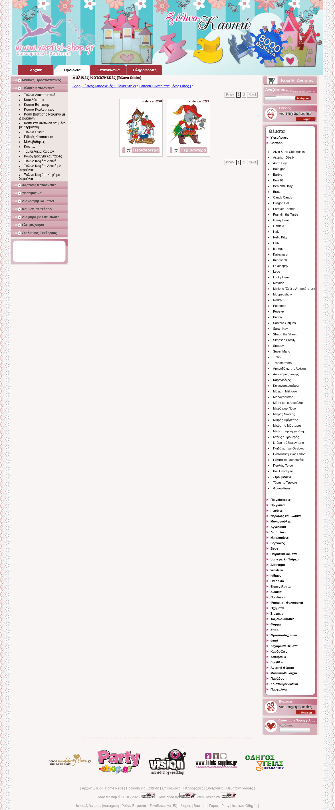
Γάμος (214, 806)
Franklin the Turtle (285, 214)
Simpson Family (284, 340)
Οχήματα (277, 608)
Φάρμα (276, 624)
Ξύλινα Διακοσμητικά (39, 95)
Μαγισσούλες (280, 521)
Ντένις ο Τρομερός (286, 437)
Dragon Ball (281, 203)
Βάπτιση (200, 806)
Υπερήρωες (279, 137)
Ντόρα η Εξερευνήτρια (288, 442)
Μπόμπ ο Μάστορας (287, 425)
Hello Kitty (280, 237)
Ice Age (278, 248)
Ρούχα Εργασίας (134, 806)
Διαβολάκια (279, 532)
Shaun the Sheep (285, 334)
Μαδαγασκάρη (283, 397)
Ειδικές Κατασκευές (38, 137)
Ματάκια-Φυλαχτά (284, 673)
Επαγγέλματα (280, 586)
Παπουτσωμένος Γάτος (289, 454)
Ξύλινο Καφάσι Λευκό (40, 161)
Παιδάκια (277, 581)
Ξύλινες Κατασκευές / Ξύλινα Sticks (109, 86)
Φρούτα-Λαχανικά (284, 635)
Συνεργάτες (214, 788)
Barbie (277, 174)
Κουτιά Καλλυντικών (39, 110)
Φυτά (274, 640)
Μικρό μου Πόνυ (284, 408)
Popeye (278, 311)
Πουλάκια (278, 597)
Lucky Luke (281, 277)
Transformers (282, 362)
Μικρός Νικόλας (284, 414)
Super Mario (281, 351)
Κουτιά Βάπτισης (36, 105)
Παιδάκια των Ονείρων (288, 448)
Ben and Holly (283, 186)
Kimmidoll (280, 260)
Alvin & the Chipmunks (289, 151)
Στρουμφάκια (282, 477)
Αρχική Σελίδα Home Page (102, 788)
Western (277, 570)
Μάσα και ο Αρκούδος (288, 402)
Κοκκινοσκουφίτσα (286, 385)
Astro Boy (280, 163)
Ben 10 (278, 180)
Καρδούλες (279, 651)
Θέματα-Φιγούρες (239, 788)
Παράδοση (278, 678)
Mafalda (278, 283)
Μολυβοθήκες (34, 142)
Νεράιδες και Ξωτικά (286, 516)
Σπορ (275, 629)
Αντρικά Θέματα (282, 667)
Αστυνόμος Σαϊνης (285, 374)
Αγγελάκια (278, 526)
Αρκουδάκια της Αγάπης (289, 368)
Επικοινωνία (171, 788)
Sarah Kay (280, 328)
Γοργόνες (278, 543)
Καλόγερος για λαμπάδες (43, 156)
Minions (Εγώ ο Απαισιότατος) (294, 288)
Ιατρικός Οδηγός (244, 806)
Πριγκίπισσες (281, 499)
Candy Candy (282, 197)
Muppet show (282, 294)
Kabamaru (280, 254)
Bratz (276, 191)
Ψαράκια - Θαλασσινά (287, 602)
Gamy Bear (281, 220)
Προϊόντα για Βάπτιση (142, 788)
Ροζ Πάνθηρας (283, 471)
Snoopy (278, 345)
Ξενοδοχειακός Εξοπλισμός (170, 806)
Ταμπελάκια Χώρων (39, 151)
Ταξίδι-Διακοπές (282, 619)
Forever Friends (284, 208)
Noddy (277, 300)
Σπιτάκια (277, 613)
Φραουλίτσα (281, 488)
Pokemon (279, 305)
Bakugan (279, 169)
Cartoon (276, 143)
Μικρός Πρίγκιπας (285, 420)
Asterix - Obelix (283, 157)
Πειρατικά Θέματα (284, 554)
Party (225, 806)
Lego (276, 271)
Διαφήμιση (111, 806)
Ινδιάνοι (276, 575)
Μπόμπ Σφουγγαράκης (289, 431)
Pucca (277, 317)
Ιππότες (276, 510)
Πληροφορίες (193, 788)
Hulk (276, 243)
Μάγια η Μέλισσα (285, 391)
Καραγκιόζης (282, 380)
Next (253, 95)
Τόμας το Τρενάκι (285, 482)
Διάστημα (278, 564)
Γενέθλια (277, 662)
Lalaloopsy (280, 266)
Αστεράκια (278, 657)
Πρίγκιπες (278, 505)
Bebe (274, 548)
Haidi (276, 231)
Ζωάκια (276, 592)
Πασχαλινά (279, 689)
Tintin (277, 357)
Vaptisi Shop (107, 797)
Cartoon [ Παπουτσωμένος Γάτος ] (165, 86)
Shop (76, 86)
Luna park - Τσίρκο (284, 559)
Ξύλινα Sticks (34, 132)
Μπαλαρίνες (280, 537)
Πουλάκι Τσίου (283, 465)
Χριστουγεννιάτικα (284, 684)
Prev (230, 95)
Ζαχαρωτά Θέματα (284, 646)
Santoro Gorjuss (284, 323)
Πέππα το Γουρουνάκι (288, 459)
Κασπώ (29, 147)
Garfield (278, 226)
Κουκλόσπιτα (34, 100)
